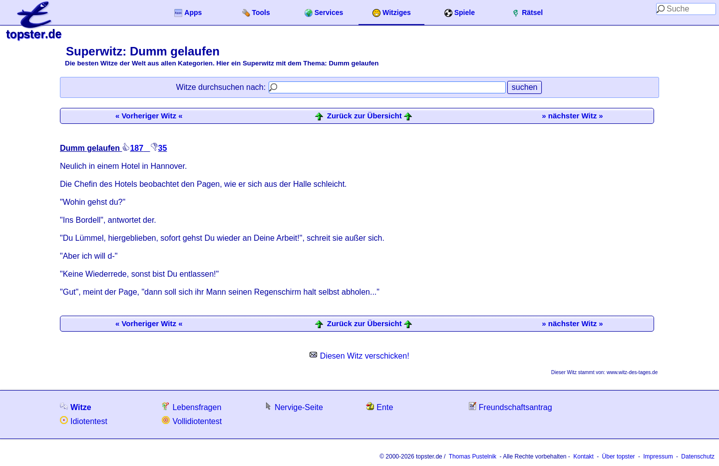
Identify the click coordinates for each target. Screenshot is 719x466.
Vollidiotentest (192, 421)
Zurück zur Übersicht (364, 115)
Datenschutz (698, 456)
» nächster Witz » (572, 115)
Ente (379, 407)
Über (618, 456)
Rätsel (527, 12)
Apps (188, 12)
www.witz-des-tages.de (632, 372)
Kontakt (583, 456)
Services (324, 12)
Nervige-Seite (293, 407)
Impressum (658, 456)
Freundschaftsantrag (510, 407)
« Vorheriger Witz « (149, 115)
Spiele (459, 12)
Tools (256, 12)
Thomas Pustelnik (472, 456)
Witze (75, 407)
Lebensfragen (191, 407)
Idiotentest (83, 421)
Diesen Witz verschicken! (359, 356)
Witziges (391, 12)
